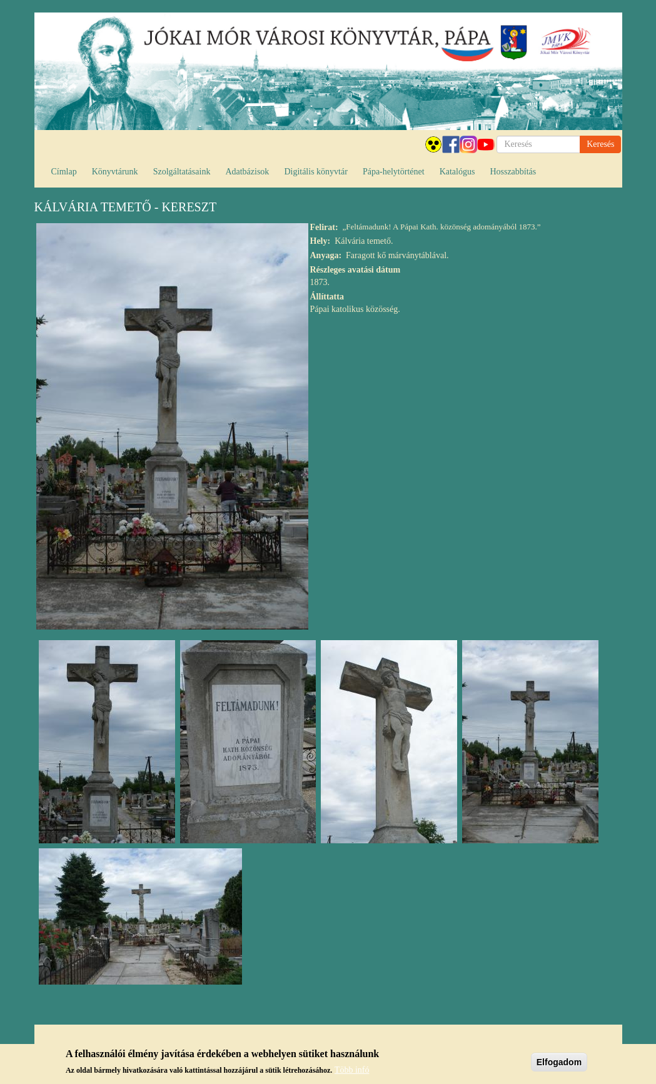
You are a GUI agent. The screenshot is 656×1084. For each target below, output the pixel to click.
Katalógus (457, 171)
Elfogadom (559, 1063)
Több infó (352, 1070)
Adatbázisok (247, 171)
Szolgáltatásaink (182, 171)
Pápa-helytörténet (394, 171)
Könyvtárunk (115, 171)
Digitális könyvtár (316, 171)
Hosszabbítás (513, 171)
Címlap (64, 171)
